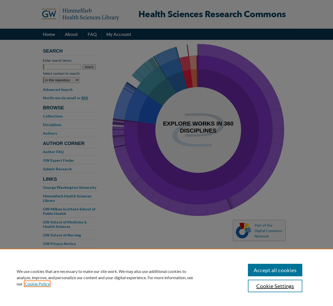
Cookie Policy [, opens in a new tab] (37, 283)
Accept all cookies (275, 270)
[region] (166, 277)
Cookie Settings (275, 286)
